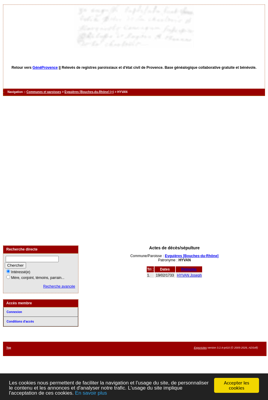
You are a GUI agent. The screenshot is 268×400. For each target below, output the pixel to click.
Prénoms (188, 269)
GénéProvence (45, 67)
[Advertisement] (70, 170)
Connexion (14, 312)
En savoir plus (91, 393)
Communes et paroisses (43, 92)
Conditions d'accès (20, 321)
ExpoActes (200, 347)
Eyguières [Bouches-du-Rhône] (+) (89, 92)
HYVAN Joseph (189, 275)
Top (8, 347)
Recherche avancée (59, 286)
